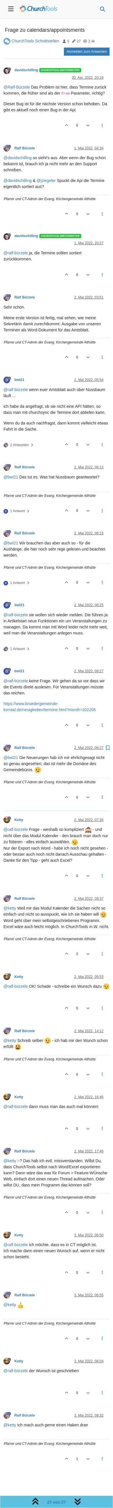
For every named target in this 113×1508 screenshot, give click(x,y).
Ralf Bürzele (24, 148)
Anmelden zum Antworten (86, 52)
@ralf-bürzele (15, 253)
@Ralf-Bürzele (16, 87)
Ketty (18, 820)
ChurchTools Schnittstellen (35, 41)
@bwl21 (10, 477)
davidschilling (26, 70)
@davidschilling (17, 157)
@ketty (9, 908)
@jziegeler (46, 180)
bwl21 (19, 380)
